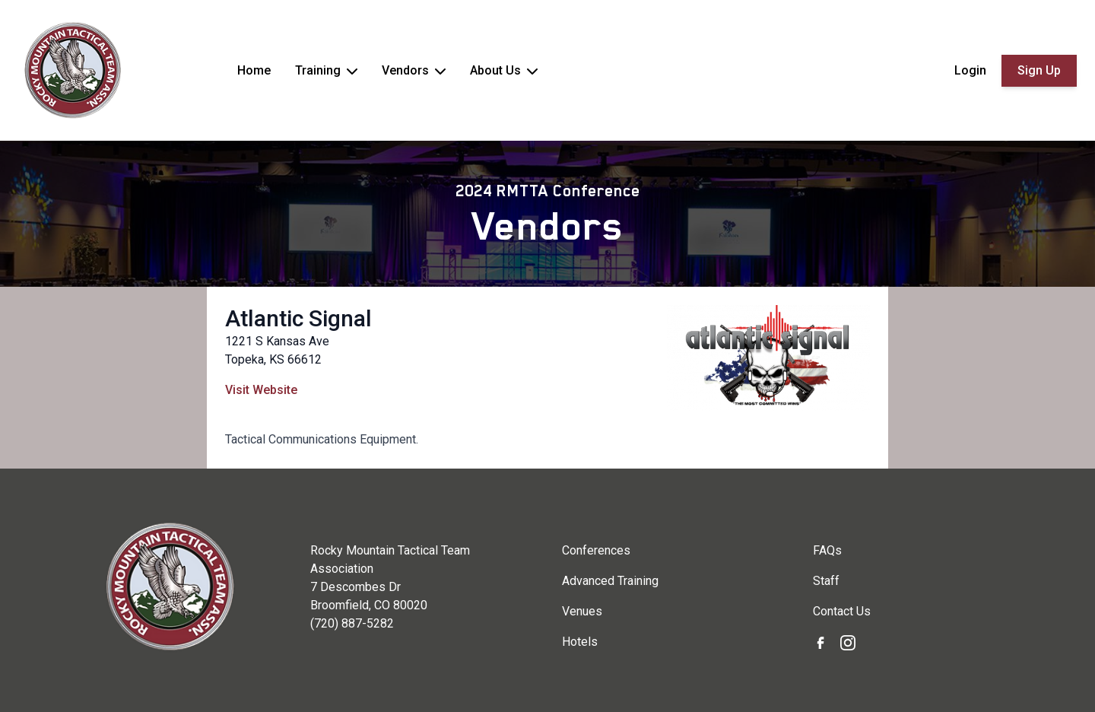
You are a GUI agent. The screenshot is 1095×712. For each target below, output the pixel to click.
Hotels (580, 641)
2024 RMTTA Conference (547, 191)
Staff (826, 581)
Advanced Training (610, 581)
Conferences (596, 550)
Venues (582, 611)
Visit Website (261, 390)
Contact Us (842, 611)
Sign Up (1039, 70)
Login (970, 70)
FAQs (827, 550)
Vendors (548, 226)
